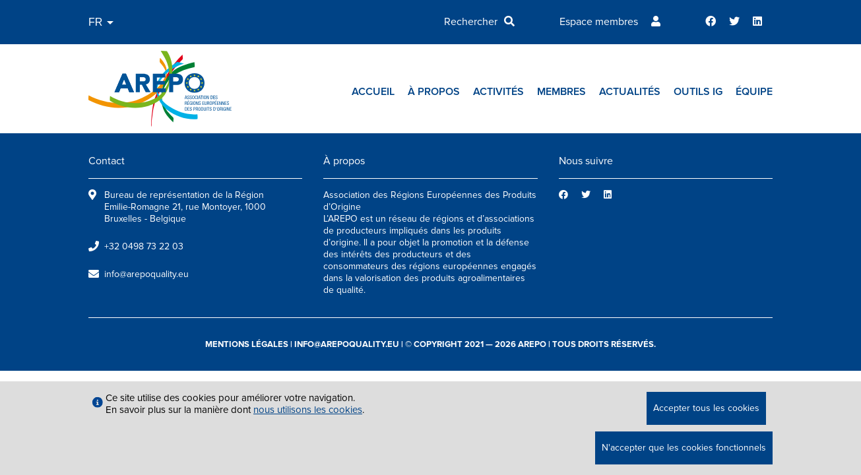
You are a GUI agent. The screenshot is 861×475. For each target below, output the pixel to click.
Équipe (754, 91)
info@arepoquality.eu (146, 274)
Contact (106, 161)
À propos (434, 91)
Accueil (373, 91)
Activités (498, 91)
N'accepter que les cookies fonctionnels (684, 447)
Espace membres (598, 21)
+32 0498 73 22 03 (143, 246)
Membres (561, 91)
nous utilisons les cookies (307, 410)
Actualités (629, 91)
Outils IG (698, 91)
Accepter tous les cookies (706, 408)
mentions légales (246, 344)
